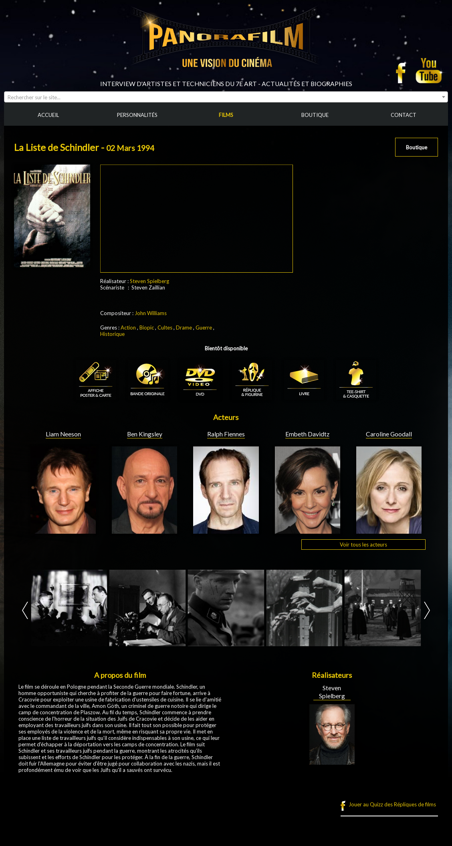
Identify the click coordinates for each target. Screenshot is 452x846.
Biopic (146, 327)
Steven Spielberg (149, 281)
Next (427, 610)
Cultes (164, 327)
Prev (25, 610)
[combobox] (226, 96)
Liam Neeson (63, 434)
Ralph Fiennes (226, 434)
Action (128, 327)
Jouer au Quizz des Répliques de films (392, 804)
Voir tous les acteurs (363, 544)
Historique (112, 334)
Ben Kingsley (144, 434)
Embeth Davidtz (307, 434)
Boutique (416, 147)
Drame (184, 327)
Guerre (204, 327)
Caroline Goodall (389, 434)
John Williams (151, 313)
